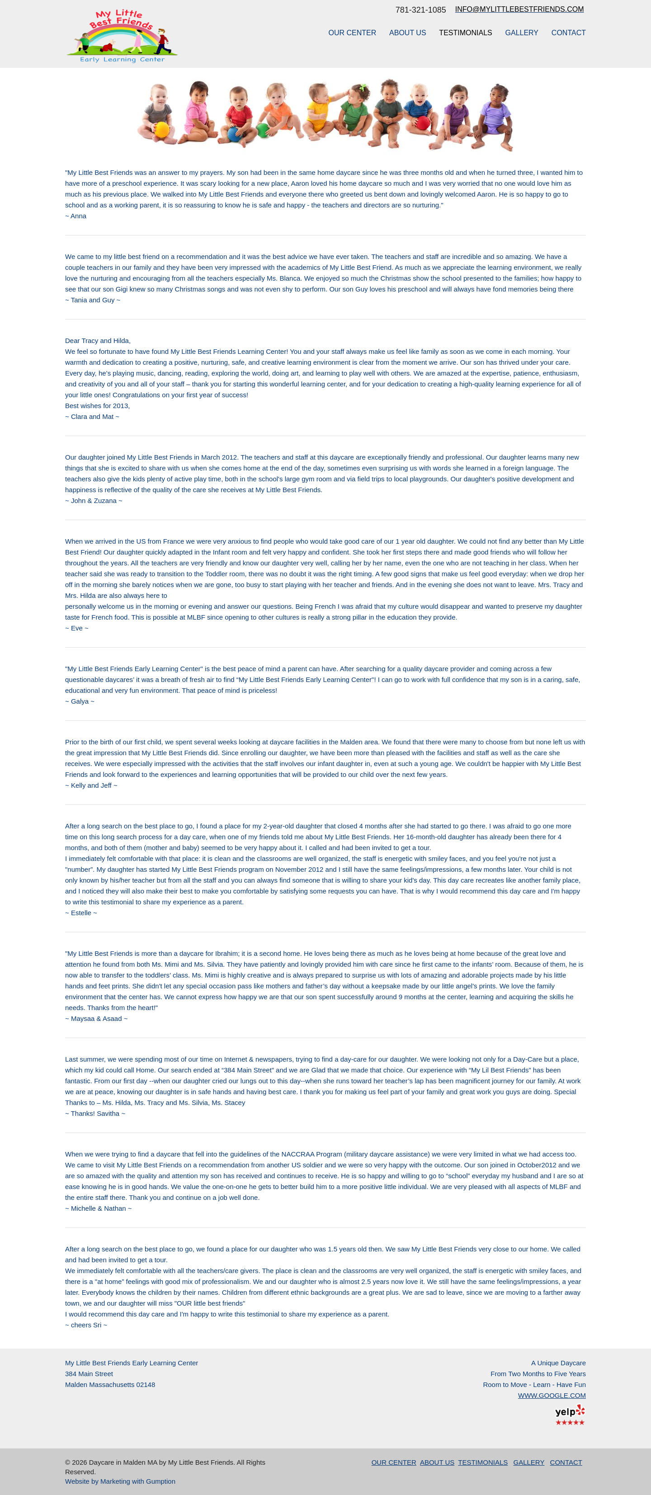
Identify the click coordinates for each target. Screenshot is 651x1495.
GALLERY (522, 33)
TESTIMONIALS (465, 33)
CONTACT (569, 33)
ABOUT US (407, 33)
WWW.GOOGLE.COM (552, 1395)
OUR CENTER (352, 33)
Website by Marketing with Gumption (120, 1481)
